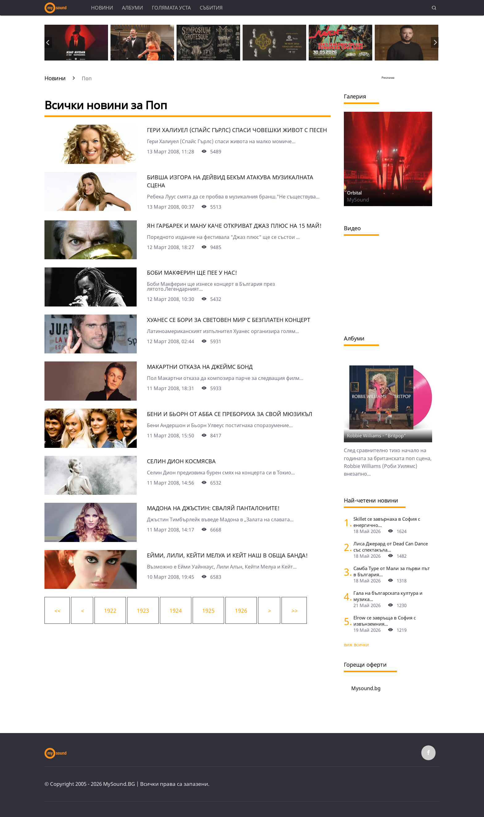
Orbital (354, 193)
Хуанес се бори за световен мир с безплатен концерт (228, 319)
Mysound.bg (366, 688)
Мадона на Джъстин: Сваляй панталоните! (213, 508)
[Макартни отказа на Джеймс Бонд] (90, 398)
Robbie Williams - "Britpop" (376, 435)
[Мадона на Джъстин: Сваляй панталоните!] (90, 540)
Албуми (132, 7)
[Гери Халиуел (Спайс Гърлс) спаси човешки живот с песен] (90, 161)
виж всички (356, 645)
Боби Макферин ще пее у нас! (192, 272)
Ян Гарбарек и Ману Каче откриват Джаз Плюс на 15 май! (234, 225)
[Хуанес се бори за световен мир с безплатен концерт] (90, 351)
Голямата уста (171, 7)
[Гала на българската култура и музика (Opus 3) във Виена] (346, 596)
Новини (102, 7)
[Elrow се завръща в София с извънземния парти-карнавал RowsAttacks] (346, 621)
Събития (211, 7)
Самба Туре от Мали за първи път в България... (391, 571)
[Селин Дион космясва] (90, 492)
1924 (175, 610)
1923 (143, 610)
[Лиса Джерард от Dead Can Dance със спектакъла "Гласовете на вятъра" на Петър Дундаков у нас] (346, 547)
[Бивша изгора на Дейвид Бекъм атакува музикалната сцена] (90, 208)
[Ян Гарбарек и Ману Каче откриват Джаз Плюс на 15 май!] (90, 257)
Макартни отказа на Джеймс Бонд (199, 366)
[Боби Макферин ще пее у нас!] (90, 304)
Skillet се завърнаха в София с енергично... (386, 522)
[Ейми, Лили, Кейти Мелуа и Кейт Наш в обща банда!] (90, 586)
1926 (241, 610)
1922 (110, 610)
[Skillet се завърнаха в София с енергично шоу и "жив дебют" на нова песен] (346, 522)
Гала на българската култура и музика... (388, 596)
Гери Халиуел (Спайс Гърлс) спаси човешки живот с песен (237, 130)
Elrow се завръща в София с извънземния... (384, 621)
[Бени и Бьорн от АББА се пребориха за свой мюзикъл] (90, 445)
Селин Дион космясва (181, 461)
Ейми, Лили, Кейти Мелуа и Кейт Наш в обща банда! (227, 555)
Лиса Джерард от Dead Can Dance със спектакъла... (390, 546)
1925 (208, 610)
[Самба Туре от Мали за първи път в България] (346, 571)
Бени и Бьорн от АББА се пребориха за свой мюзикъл (229, 414)
